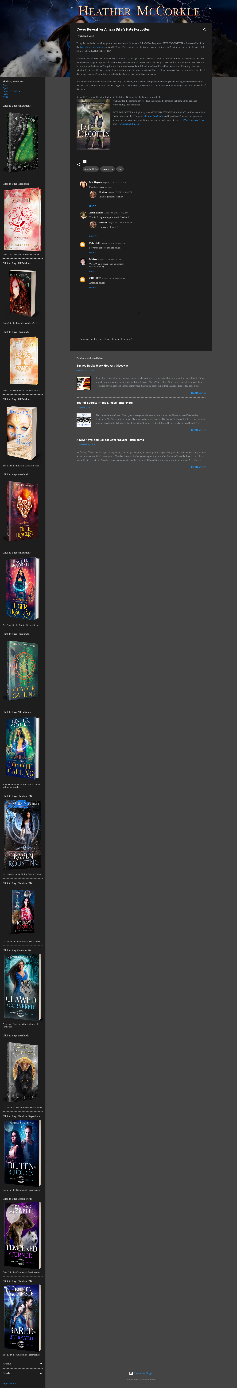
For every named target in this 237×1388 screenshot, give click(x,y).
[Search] (210, 9)
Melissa (93, 259)
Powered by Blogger (141, 1373)
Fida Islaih (94, 243)
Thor (120, 169)
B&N (5, 93)
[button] (204, 29)
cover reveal (107, 169)
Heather (103, 192)
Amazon (7, 85)
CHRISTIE (95, 278)
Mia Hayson (95, 182)
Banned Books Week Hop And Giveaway (102, 365)
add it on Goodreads (153, 116)
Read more (198, 393)
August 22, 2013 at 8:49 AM (113, 243)
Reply (93, 206)
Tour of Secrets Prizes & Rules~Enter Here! (105, 402)
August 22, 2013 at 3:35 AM (114, 182)
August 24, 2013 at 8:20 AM (113, 278)
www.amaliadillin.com (129, 124)
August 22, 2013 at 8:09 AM (120, 222)
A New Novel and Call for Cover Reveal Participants (110, 439)
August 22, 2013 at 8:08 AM (120, 192)
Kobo (5, 96)
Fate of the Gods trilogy (91, 47)
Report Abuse (10, 1383)
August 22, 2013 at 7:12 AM (116, 213)
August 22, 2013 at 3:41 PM (110, 259)
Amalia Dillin (91, 169)
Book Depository (11, 91)
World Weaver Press (194, 120)
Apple (6, 88)
